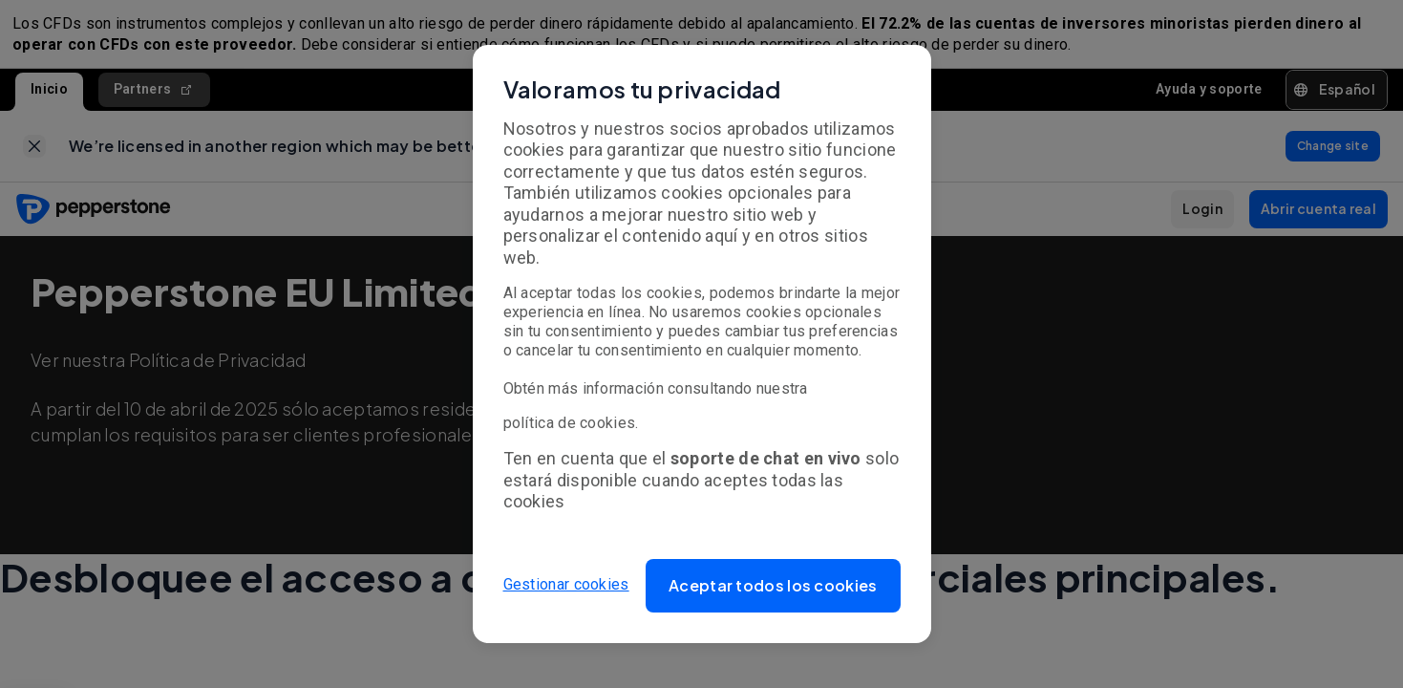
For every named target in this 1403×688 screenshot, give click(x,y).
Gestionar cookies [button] (566, 585)
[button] (773, 586)
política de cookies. (571, 423)
